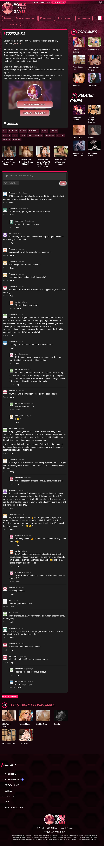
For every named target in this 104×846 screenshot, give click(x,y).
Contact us (10, 796)
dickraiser (57, 724)
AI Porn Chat (11, 774)
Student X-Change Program (92, 119)
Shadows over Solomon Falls (78, 154)
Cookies (8, 791)
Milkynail (17, 43)
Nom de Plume (24, 724)
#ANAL (15, 135)
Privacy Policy (12, 785)
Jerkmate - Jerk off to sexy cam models (60, 162)
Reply (11, 202)
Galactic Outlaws (76, 50)
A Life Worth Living (6, 725)
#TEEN (23, 135)
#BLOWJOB (60, 135)
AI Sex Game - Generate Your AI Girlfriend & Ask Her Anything (43, 163)
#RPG (4, 131)
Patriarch (76, 85)
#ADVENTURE (13, 131)
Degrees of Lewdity (77, 118)
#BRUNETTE (6, 139)
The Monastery (93, 85)
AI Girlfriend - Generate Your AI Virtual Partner (8, 162)
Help (7, 802)
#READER (23, 131)
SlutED (91, 138)
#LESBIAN (45, 131)
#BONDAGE (54, 131)
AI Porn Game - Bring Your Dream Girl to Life (26, 162)
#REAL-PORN (6, 135)
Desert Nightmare (8, 743)
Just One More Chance (93, 68)
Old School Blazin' (92, 154)
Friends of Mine (78, 138)
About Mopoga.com (14, 808)
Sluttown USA (93, 49)
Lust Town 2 (23, 743)
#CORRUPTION (50, 135)
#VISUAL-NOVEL (33, 131)
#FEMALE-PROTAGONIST (35, 135)
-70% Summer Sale (58, 2)
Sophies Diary (41, 724)
